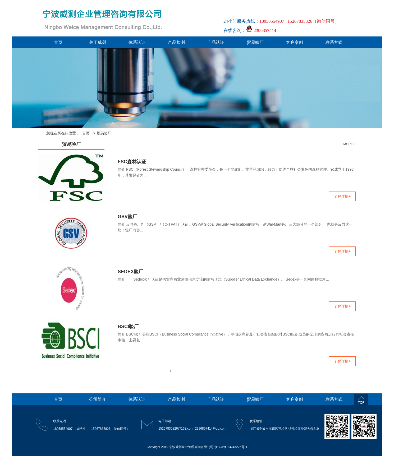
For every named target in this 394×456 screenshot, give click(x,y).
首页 (58, 42)
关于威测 (97, 42)
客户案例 (294, 42)
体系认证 (137, 42)
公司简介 (97, 399)
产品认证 (215, 42)
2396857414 (261, 30)
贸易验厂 (255, 42)
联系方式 (334, 42)
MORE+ (349, 144)
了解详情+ (342, 196)
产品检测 (176, 42)
